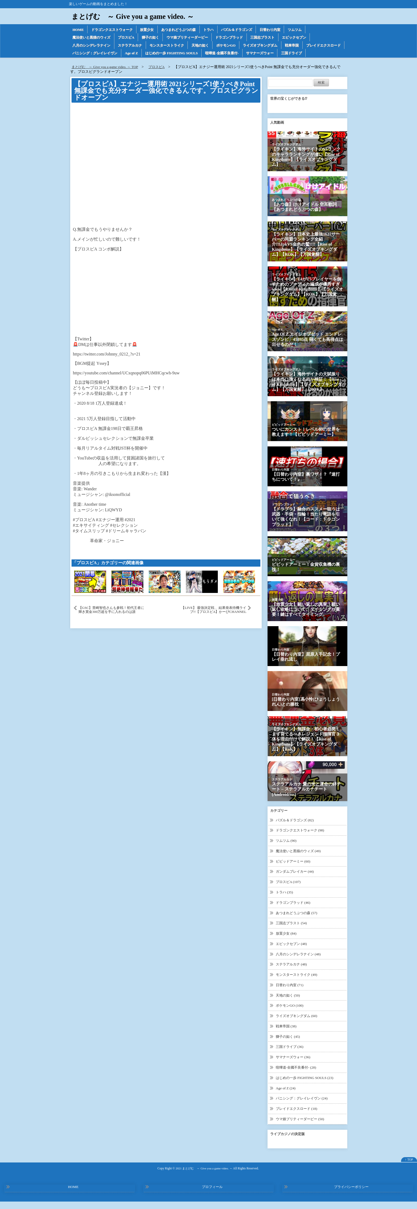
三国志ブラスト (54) (292, 932)
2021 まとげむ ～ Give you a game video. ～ (204, 1176)
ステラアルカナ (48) (292, 973)
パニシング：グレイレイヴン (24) (303, 1106)
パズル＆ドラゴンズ (247, 30)
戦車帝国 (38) (287, 1034)
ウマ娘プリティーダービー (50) (302, 1126)
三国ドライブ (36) (290, 1055)
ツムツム (309, 30)
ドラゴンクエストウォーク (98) (302, 840)
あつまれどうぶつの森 (185, 30)
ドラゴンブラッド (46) (294, 912)
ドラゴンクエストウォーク (114, 30)
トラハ (217, 30)
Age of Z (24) (286, 1096)
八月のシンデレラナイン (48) (300, 963)
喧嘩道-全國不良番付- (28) (297, 1075)
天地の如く (209, 46)
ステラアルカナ (134, 46)
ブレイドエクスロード (91, 54)
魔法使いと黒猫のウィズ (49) (300, 860)
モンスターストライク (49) (298, 983)
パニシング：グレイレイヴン (142, 54)
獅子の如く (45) (289, 1045)
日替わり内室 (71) (290, 993)
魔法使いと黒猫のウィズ (93, 38)
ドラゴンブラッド (240, 38)
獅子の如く (156, 38)
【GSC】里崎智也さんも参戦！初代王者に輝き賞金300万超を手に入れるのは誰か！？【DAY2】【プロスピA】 (111, 620)
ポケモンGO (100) (290, 1014)
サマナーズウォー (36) (294, 1065)
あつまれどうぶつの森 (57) (298, 922)
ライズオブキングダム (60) (298, 1024)
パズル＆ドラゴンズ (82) (296, 830)
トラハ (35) (285, 901)
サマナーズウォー (317, 54)
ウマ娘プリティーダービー (195, 38)
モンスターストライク (173, 46)
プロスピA (130, 38)
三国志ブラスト (276, 38)
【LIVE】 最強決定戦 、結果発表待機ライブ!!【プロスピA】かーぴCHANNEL (213, 620)
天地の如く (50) (289, 1004)
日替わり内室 (283, 30)
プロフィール (212, 1194)
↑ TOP (409, 1167)
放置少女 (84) (287, 942)
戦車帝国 (307, 46)
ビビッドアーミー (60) (294, 871)
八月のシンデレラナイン (93, 46)
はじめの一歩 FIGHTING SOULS (222, 54)
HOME (78, 30)
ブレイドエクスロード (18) (298, 1116)
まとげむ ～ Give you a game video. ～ (136, 16)
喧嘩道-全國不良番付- (276, 54)
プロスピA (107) (289, 891)
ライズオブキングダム (273, 46)
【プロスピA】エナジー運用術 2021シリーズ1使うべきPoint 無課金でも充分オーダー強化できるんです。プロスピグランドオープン (164, 100)
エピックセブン (310, 38)
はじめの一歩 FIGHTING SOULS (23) (306, 1085)
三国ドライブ (84, 62)
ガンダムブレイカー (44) (296, 881)
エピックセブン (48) (292, 953)
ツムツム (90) (287, 850)
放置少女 (151, 30)
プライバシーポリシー (351, 1194)
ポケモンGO (236, 46)
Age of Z (180, 54)
